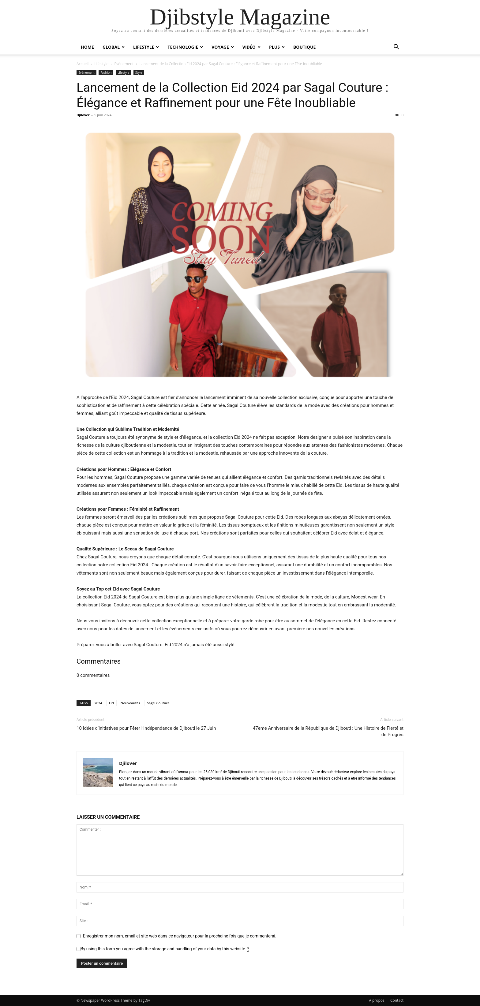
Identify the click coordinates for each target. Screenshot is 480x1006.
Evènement (124, 63)
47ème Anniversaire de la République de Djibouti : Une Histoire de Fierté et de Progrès (328, 731)
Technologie (182, 47)
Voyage (220, 47)
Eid (111, 703)
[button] (396, 47)
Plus (274, 47)
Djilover (83, 115)
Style (138, 72)
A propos (376, 1000)
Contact (396, 1000)
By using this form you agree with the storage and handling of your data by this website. (165, 949)
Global (111, 47)
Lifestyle (143, 47)
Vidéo (249, 47)
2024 (98, 703)
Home (87, 47)
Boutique (304, 47)
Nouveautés (130, 703)
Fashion (105, 72)
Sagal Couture (158, 703)
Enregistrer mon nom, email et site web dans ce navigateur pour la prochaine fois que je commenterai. (179, 935)
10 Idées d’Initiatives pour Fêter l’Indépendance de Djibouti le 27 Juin (146, 728)
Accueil (82, 63)
